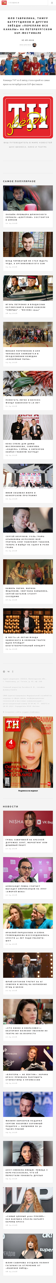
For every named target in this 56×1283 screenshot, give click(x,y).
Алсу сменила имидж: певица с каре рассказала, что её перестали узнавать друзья (27, 1172)
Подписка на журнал (28, 790)
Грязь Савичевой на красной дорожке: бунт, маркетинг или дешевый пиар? (26, 842)
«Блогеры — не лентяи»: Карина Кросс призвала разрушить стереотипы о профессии (27, 1077)
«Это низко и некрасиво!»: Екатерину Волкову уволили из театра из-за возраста (27, 1031)
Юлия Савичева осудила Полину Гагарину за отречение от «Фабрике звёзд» (27, 1265)
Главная (14, 3)
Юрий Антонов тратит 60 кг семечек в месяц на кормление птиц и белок (26, 984)
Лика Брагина (25, 45)
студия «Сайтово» (31, 712)
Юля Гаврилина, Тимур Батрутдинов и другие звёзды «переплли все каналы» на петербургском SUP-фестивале (28, 25)
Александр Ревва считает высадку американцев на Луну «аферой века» (26, 889)
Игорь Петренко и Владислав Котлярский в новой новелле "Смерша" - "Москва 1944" (26, 307)
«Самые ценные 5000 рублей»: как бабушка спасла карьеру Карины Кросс (25, 1219)
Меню (52, 3)
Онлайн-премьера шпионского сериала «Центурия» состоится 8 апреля (27, 217)
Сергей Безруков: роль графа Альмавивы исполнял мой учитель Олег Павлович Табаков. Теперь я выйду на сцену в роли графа (28, 542)
